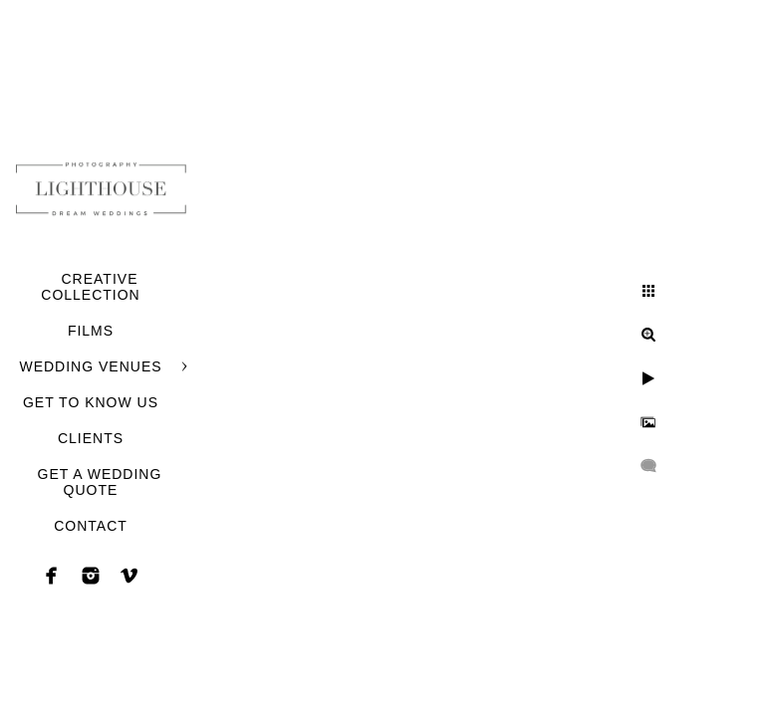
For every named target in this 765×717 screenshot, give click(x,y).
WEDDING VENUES (90, 366)
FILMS (91, 331)
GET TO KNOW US (90, 402)
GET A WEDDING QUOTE (100, 482)
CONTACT (91, 526)
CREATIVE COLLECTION (90, 287)
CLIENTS (91, 438)
